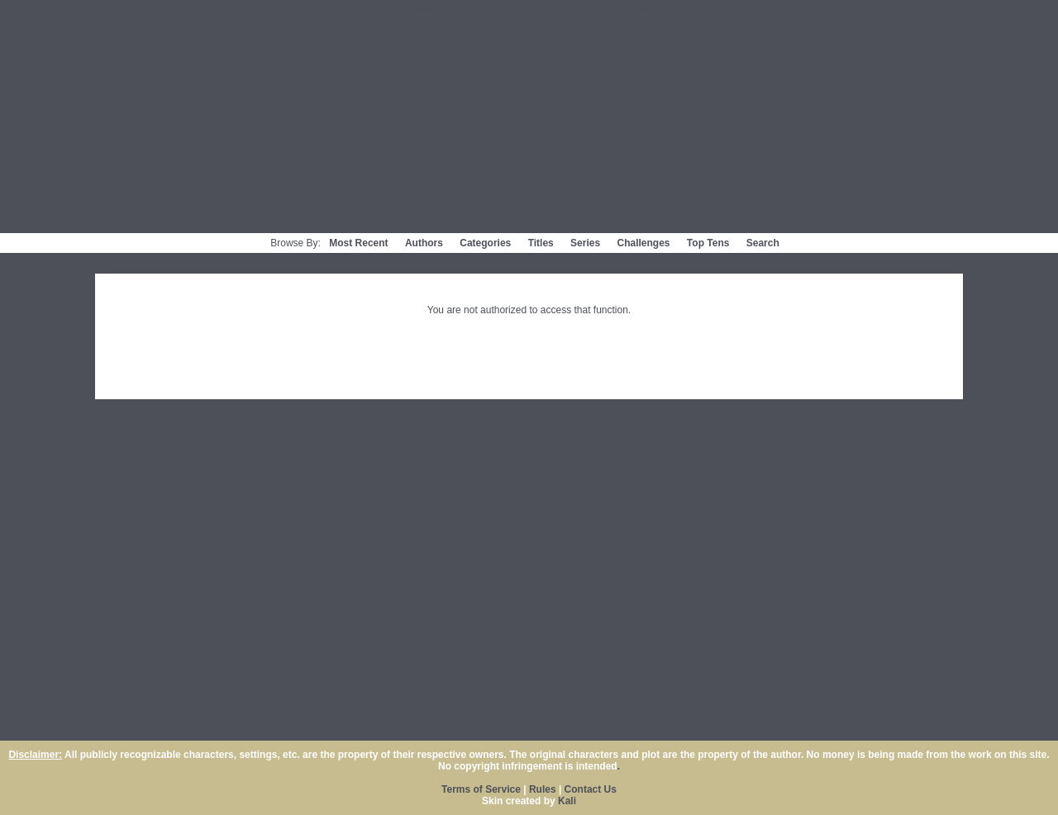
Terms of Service (410, 10)
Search (762, 243)
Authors (424, 243)
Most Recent (358, 243)
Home (340, 10)
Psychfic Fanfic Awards (604, 10)
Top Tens (708, 243)
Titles (541, 243)
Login (480, 10)
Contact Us (703, 10)
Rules (542, 789)
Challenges (643, 243)
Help (521, 10)
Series (585, 243)
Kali (567, 801)
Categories (485, 243)
